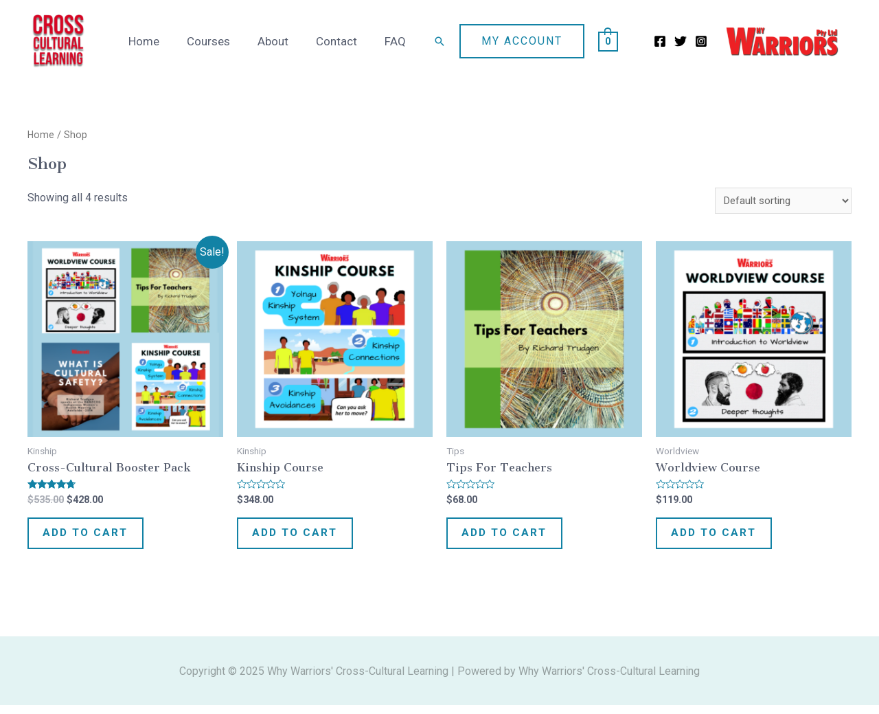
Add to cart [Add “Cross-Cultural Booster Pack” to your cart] (93, 537)
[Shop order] (779, 201)
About (283, 41)
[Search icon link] (439, 41)
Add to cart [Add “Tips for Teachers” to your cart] (512, 537)
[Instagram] (701, 41)
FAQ (397, 41)
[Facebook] (660, 41)
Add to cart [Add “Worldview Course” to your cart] (722, 537)
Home (162, 41)
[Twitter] (680, 41)
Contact (342, 41)
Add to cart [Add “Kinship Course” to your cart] (303, 537)
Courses (222, 41)
